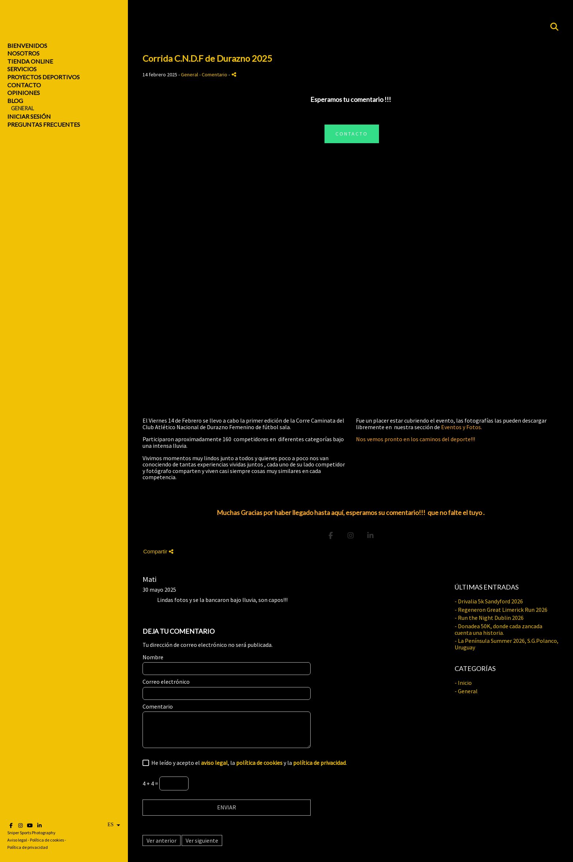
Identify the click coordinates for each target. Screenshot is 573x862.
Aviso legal (17, 840)
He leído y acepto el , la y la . (248, 763)
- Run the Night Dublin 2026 (489, 617)
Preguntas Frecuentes (43, 124)
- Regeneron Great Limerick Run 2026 (501, 609)
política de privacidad (319, 762)
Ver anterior (162, 840)
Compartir (158, 551)
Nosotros (23, 53)
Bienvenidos (27, 45)
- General (466, 691)
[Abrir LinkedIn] (39, 825)
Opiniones (23, 92)
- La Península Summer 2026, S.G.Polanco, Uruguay (506, 644)
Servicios (22, 68)
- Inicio (463, 682)
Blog (15, 100)
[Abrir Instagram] (20, 825)
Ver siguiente (202, 840)
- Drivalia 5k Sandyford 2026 (489, 601)
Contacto (24, 84)
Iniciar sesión (29, 116)
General (22, 108)
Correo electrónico (166, 682)
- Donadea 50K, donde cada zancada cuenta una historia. (498, 629)
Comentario (158, 706)
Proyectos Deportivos (43, 76)
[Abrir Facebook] (11, 825)
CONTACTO (351, 133)
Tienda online (30, 61)
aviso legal (214, 762)
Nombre (153, 657)
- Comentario (213, 74)
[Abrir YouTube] (30, 825)
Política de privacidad (27, 847)
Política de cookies (47, 840)
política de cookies (259, 762)
